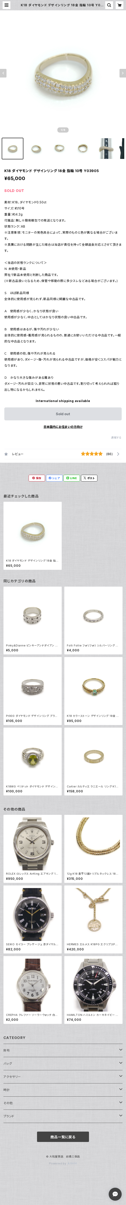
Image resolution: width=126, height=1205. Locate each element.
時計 (6, 1090)
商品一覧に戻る (63, 1137)
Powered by (63, 1163)
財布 (6, 1050)
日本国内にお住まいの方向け (63, 427)
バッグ (7, 1063)
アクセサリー (12, 1076)
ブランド (8, 1116)
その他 (8, 1103)
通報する (116, 437)
